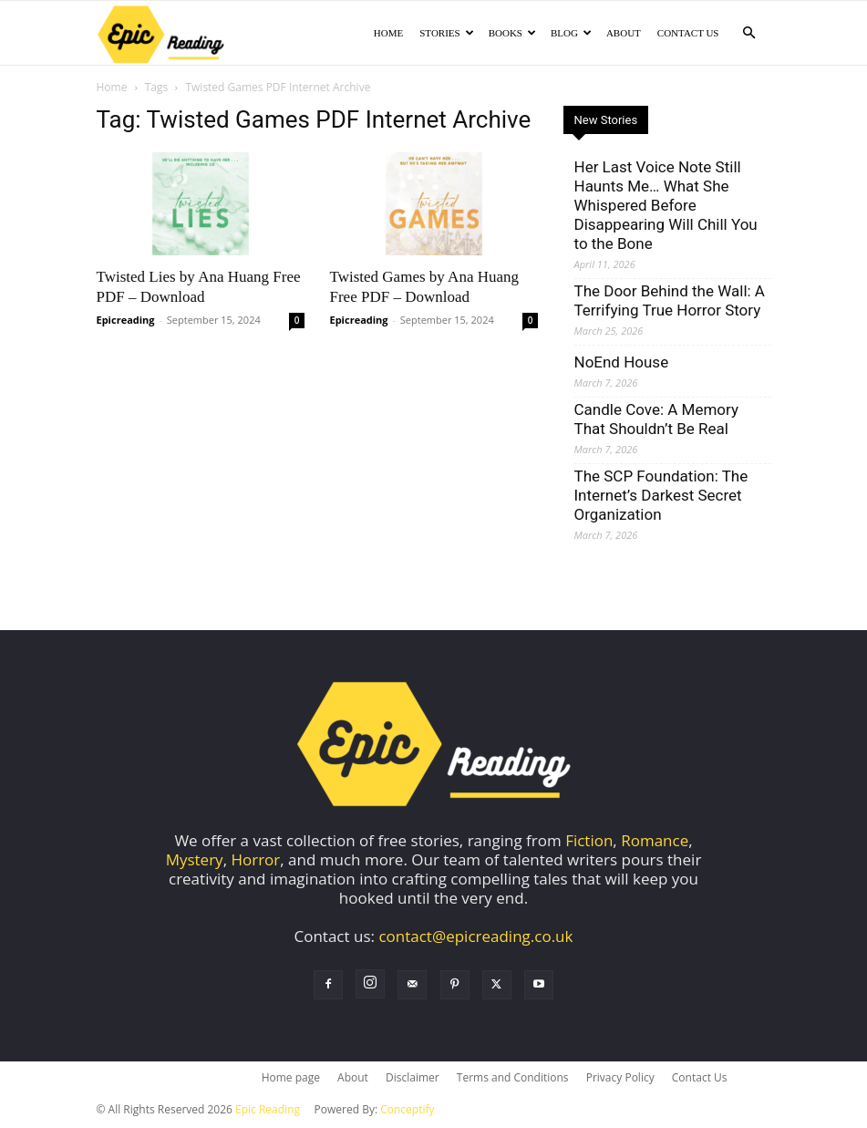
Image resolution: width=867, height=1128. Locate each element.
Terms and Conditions (513, 1079)
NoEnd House (621, 364)
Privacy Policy (620, 1079)
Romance (654, 842)
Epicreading (126, 321)
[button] (749, 32)
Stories (446, 32)
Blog (571, 32)
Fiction (589, 842)
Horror (255, 861)
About (623, 32)
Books (512, 32)
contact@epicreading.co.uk (475, 937)
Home (388, 32)
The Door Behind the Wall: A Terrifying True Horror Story (669, 302)
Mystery (194, 861)
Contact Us (688, 32)
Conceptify (407, 1111)
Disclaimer (412, 1079)
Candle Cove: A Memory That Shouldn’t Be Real (656, 421)
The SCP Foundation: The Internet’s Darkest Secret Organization (661, 497)
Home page (291, 1079)
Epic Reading (267, 1111)
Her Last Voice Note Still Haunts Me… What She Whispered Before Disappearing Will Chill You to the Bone (666, 207)
